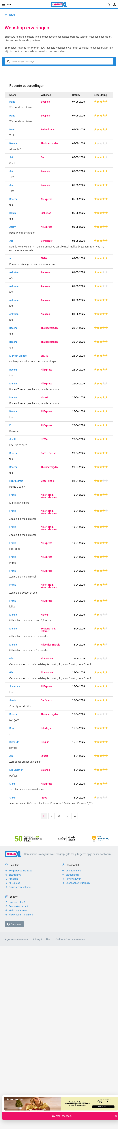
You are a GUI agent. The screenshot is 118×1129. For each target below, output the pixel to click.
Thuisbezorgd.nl (49, 143)
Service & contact (18, 906)
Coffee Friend (48, 453)
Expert (44, 756)
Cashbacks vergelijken (78, 883)
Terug (12, 14)
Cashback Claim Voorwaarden (70, 939)
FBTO (44, 258)
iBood (44, 797)
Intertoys (46, 728)
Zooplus (45, 101)
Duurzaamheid (73, 870)
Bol (42, 157)
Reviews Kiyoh (73, 878)
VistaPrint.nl (47, 481)
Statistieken (72, 874)
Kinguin (45, 742)
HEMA (44, 439)
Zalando (45, 171)
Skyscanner (47, 658)
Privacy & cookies (41, 939)
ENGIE (44, 355)
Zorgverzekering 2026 (20, 870)
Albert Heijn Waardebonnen (49, 496)
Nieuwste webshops (19, 887)
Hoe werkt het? (17, 902)
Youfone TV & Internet (48, 629)
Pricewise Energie (50, 644)
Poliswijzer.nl (48, 129)
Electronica (15, 874)
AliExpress (46, 199)
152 (74, 815)
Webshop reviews (18, 910)
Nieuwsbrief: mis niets (21, 914)
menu (7, 5)
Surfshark (46, 700)
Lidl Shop (46, 213)
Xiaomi (45, 614)
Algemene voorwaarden (16, 939)
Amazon (45, 272)
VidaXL (45, 397)
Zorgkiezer (46, 241)
